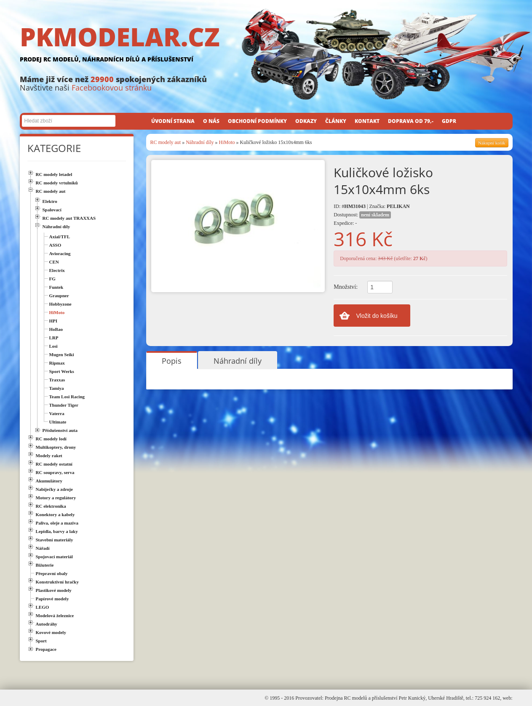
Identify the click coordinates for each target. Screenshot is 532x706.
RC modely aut (165, 142)
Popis (172, 361)
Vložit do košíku (377, 315)
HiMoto (227, 142)
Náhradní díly (200, 142)
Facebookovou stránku (112, 88)
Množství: (346, 287)
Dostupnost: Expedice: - (362, 218)
